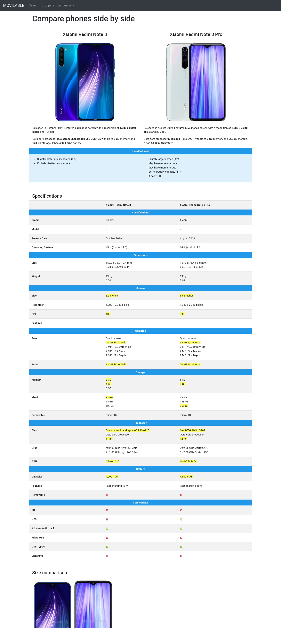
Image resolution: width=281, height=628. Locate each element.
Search (33, 5)
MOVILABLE (13, 5)
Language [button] (64, 5)
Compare (48, 5)
